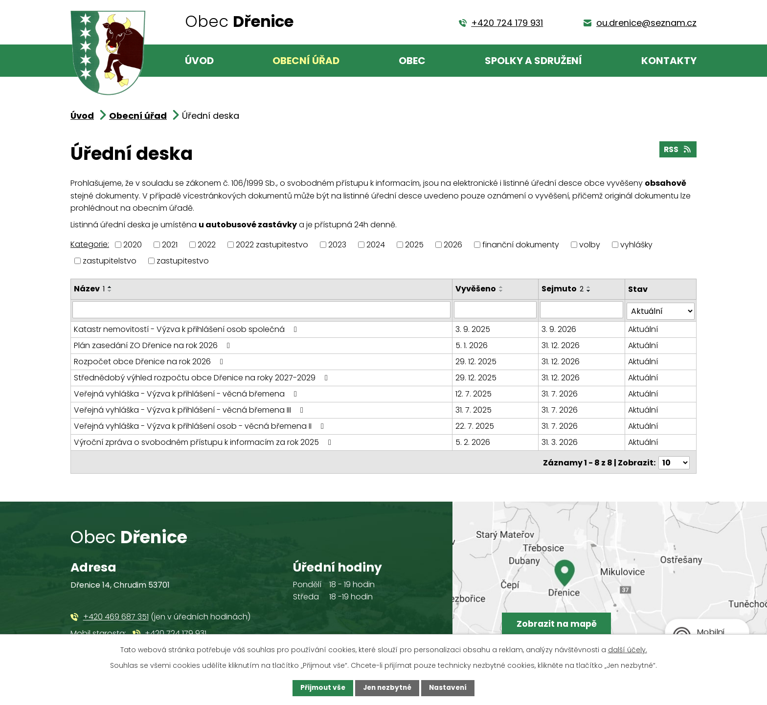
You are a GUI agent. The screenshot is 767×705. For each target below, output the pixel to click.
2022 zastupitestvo (272, 244)
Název (89, 288)
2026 (453, 244)
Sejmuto (563, 288)
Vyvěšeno (476, 288)
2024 (375, 244)
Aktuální (643, 327)
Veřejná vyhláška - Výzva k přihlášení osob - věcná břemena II (200, 424)
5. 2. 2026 (473, 440)
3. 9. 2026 (559, 327)
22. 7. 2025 (475, 424)
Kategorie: (89, 244)
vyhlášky (636, 244)
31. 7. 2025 (474, 408)
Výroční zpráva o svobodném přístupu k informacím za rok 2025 (204, 440)
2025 (414, 244)
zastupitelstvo (109, 260)
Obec (412, 60)
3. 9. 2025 (473, 327)
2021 (170, 244)
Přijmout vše (320, 688)
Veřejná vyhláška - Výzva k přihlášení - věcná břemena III (190, 408)
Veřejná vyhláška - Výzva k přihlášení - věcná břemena (187, 392)
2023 (337, 244)
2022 (207, 244)
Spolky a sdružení (533, 60)
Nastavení (450, 688)
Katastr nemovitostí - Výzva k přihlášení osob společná (187, 327)
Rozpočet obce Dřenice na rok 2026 (150, 360)
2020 (132, 244)
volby (589, 244)
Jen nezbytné (387, 688)
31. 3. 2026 (560, 440)
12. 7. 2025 (474, 392)
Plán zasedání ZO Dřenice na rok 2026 (153, 344)
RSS (677, 150)
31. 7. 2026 (560, 392)
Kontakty (669, 60)
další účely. (627, 649)
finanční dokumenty (520, 244)
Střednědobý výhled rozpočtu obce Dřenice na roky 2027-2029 (202, 376)
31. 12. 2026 (561, 344)
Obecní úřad (305, 60)
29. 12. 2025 (476, 360)
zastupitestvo (183, 260)
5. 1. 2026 (472, 344)
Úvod (199, 60)
